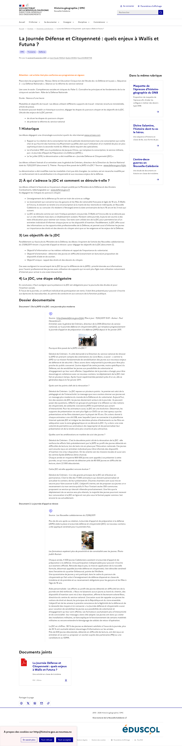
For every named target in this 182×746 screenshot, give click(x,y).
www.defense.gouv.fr (60, 189)
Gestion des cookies (99, 740)
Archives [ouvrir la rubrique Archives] (30, 29)
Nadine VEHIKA (71, 58)
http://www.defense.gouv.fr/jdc (70, 318)
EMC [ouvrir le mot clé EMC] (22, 52)
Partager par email (41, 703)
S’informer (33, 22)
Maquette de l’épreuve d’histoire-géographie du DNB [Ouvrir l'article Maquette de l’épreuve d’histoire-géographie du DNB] (146, 89)
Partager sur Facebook (21, 703)
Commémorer (99, 22)
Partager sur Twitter (28, 703)
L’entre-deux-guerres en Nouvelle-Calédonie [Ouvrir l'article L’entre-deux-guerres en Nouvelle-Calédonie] (146, 162)
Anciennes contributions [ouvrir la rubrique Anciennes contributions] (45, 29)
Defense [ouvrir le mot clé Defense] (42, 52)
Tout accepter (64, 739)
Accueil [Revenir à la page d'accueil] (22, 22)
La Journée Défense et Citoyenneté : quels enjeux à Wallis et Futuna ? (50, 666)
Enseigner (67, 22)
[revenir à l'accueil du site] (69, 8)
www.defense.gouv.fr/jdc (115, 165)
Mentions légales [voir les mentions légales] (81, 740)
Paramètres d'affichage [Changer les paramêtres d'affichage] (151, 6)
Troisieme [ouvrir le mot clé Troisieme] (31, 52)
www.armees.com (92, 135)
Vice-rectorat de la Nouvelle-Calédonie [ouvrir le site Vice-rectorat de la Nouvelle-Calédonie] (108, 718)
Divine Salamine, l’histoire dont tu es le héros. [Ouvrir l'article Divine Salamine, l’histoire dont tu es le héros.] (145, 129)
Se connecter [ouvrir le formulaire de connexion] (128, 6)
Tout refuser (46, 739)
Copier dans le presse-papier (48, 703)
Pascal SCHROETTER (84, 58)
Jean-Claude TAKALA (57, 58)
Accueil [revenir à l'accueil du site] (21, 29)
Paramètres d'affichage (122, 740)
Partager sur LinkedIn (34, 703)
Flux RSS (140, 740)
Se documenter (50, 22)
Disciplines (82, 22)
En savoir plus (29, 739)
